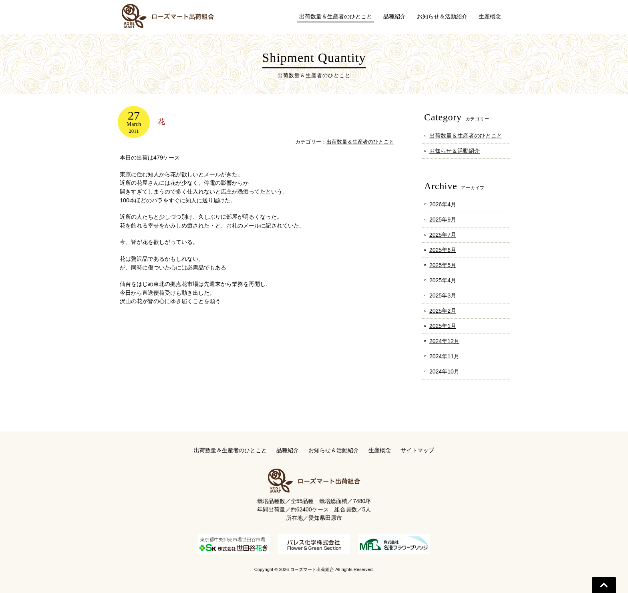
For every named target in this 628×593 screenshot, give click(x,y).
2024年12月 (444, 341)
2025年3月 (442, 295)
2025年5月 (442, 265)
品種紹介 (287, 450)
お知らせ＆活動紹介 (454, 151)
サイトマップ (417, 450)
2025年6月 (442, 250)
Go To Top (604, 585)
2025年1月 (442, 326)
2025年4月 (442, 280)
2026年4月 (442, 204)
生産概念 (379, 450)
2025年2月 (442, 310)
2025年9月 (442, 219)
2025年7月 (442, 235)
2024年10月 (444, 371)
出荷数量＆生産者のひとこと (360, 142)
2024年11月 (444, 356)
